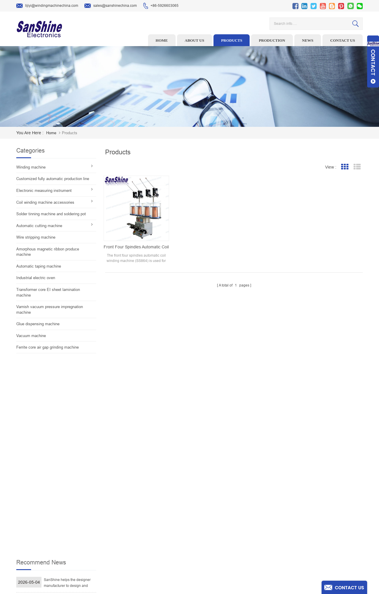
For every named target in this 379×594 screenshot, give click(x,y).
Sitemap (225, 542)
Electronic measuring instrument (44, 190)
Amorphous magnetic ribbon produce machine (47, 252)
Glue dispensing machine (38, 324)
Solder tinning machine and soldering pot (51, 214)
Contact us (342, 40)
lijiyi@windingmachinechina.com (47, 6)
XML (222, 551)
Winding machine (31, 167)
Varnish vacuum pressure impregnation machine (49, 310)
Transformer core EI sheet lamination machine (48, 292)
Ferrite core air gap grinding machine (47, 347)
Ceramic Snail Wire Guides (151, 505)
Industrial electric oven (35, 278)
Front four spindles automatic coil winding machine (134, 242)
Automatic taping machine (38, 266)
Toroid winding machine (149, 487)
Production (272, 40)
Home (162, 40)
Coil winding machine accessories (45, 202)
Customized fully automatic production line (52, 179)
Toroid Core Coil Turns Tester (153, 523)
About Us (225, 505)
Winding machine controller (152, 514)
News (307, 40)
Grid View (344, 167)
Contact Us (227, 523)
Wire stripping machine (35, 237)
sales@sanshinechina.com (110, 6)
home (51, 133)
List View (357, 167)
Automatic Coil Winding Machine (156, 532)
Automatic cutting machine (39, 226)
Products (232, 40)
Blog (222, 532)
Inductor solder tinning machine (156, 542)
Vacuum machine (31, 336)
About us (194, 40)
